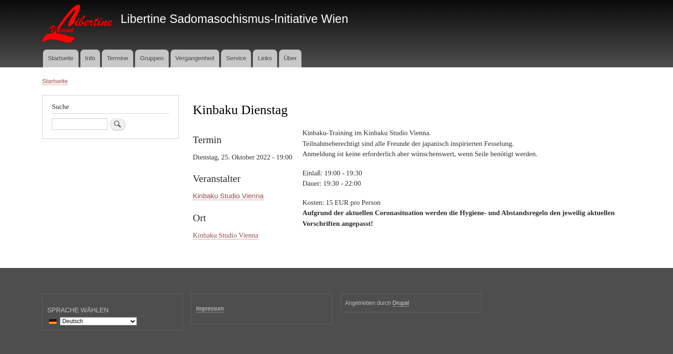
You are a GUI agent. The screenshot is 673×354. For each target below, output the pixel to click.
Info (90, 58)
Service (236, 58)
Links (265, 58)
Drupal (401, 303)
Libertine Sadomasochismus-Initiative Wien (234, 18)
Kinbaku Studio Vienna (228, 196)
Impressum (210, 308)
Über (290, 58)
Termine (118, 58)
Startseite (60, 58)
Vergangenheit (195, 58)
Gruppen (152, 58)
